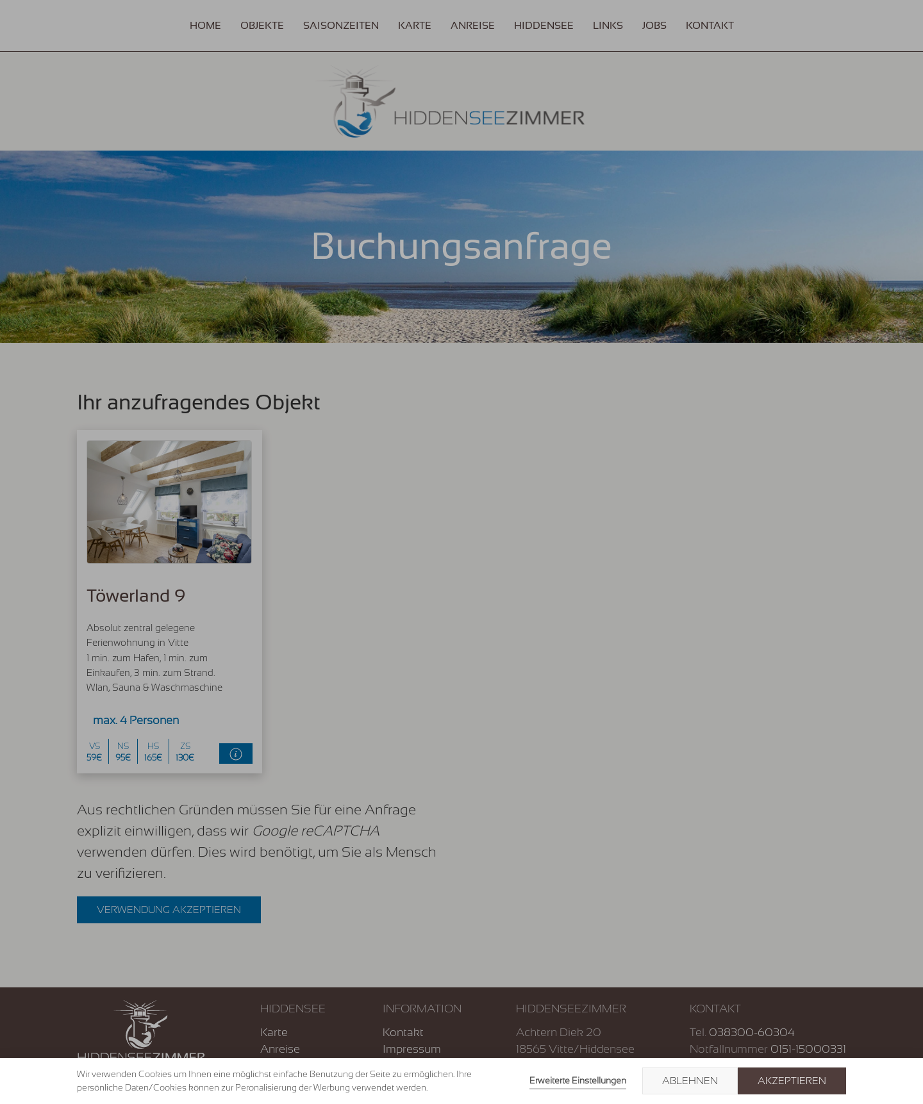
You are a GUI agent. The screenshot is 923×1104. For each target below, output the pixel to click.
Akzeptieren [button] (792, 1081)
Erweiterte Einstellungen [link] (577, 1080)
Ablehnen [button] (690, 1081)
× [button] (898, 1081)
